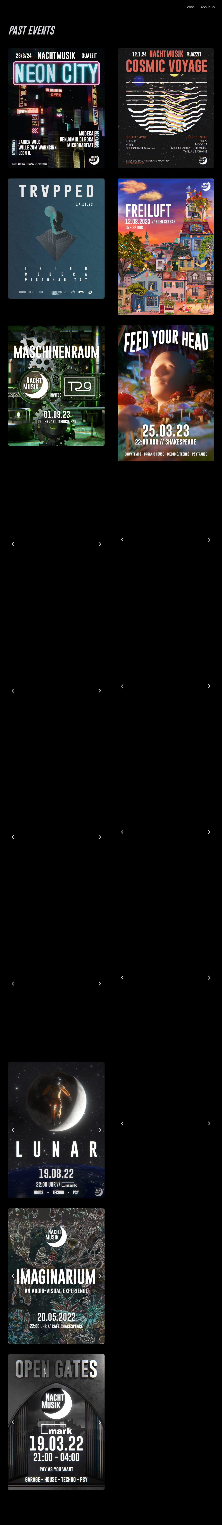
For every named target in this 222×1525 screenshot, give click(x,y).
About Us (208, 7)
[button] (12, 395)
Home (189, 7)
